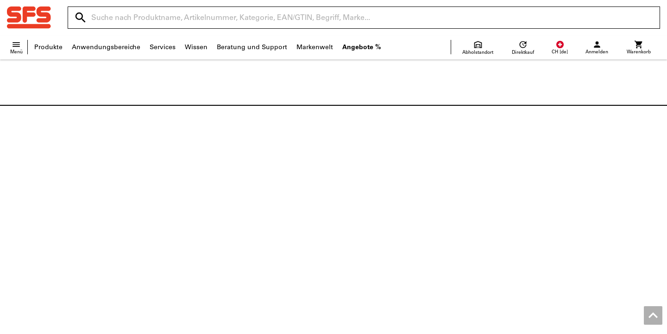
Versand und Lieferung (376, 201)
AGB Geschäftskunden (489, 324)
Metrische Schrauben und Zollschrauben (570, 182)
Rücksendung (361, 211)
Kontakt (352, 182)
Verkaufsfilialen (31, 201)
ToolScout (189, 191)
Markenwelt (314, 47)
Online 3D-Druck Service (211, 230)
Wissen (196, 47)
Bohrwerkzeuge (531, 211)
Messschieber (528, 221)
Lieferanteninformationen (380, 221)
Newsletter (357, 240)
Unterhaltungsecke (36, 240)
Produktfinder (195, 211)
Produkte (48, 47)
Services (163, 47)
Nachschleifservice (202, 221)
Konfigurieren (195, 201)
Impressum (432, 324)
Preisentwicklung (367, 230)
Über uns (21, 221)
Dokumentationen (202, 182)
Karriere (19, 211)
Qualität (19, 230)
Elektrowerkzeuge (534, 201)
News (16, 182)
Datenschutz (610, 324)
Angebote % (361, 47)
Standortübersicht (35, 191)
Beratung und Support (252, 47)
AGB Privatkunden (557, 324)
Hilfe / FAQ (356, 191)
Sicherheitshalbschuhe (542, 191)
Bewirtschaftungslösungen (216, 240)
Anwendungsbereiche (106, 47)
